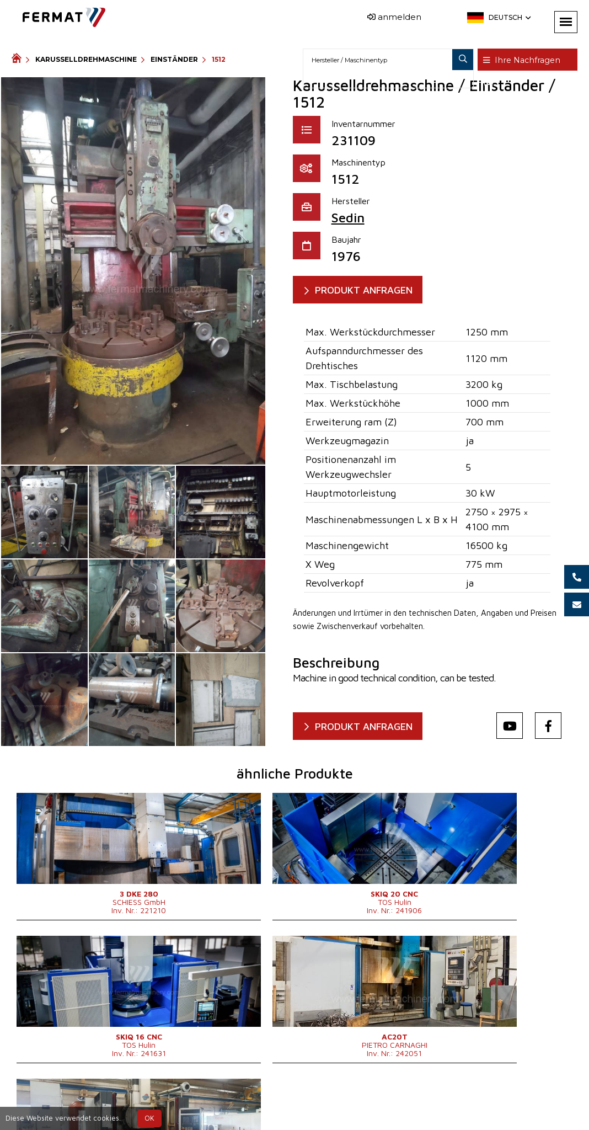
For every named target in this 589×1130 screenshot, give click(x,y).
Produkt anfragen (370, 290)
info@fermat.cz (312, 1112)
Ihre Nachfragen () (527, 60)
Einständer (174, 59)
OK (149, 1118)
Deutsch (509, 17)
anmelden (394, 17)
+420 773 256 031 (267, 1099)
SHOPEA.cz (95, 1099)
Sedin (348, 217)
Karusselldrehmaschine (86, 59)
